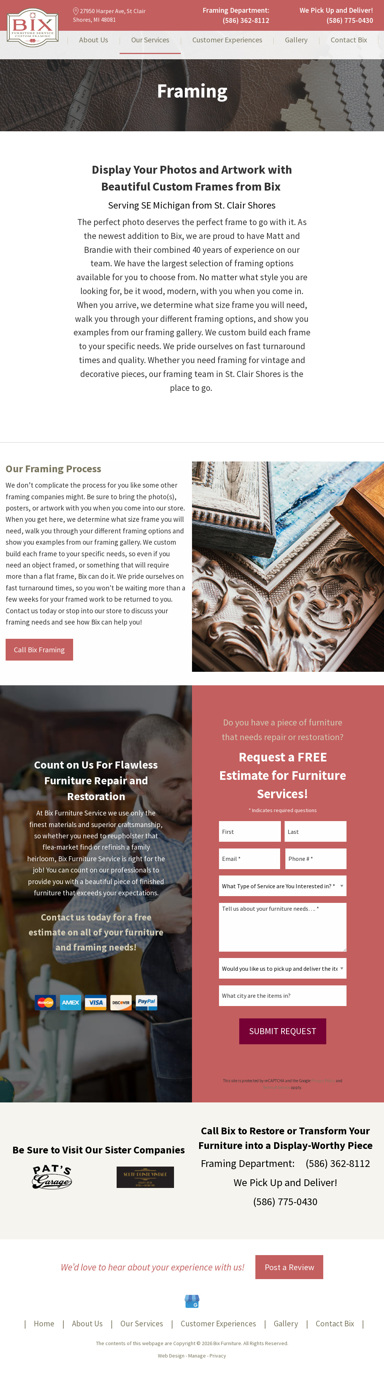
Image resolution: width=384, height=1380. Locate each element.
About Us (93, 40)
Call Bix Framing (39, 649)
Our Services (150, 40)
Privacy (218, 1355)
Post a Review (289, 1267)
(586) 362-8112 (246, 20)
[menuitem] (94, 45)
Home (44, 1323)
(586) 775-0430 (350, 20)
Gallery (296, 40)
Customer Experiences (227, 40)
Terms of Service (276, 1087)
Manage (197, 1355)
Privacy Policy (323, 1080)
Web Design (171, 1355)
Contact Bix (349, 40)
